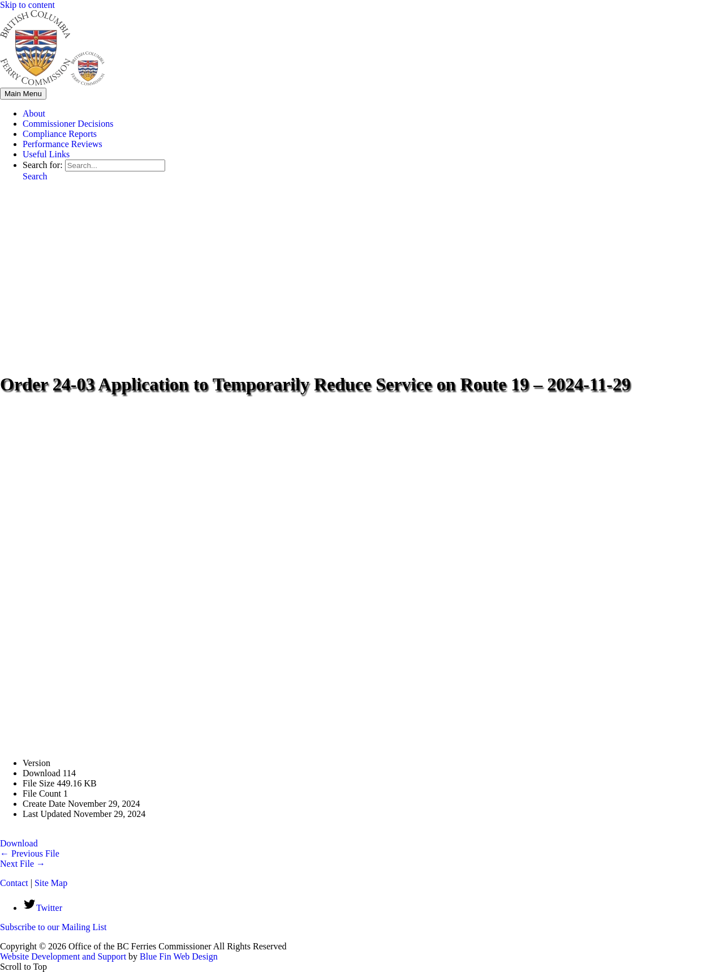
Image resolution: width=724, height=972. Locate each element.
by (133, 956)
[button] (35, 176)
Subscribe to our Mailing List (53, 927)
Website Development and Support (63, 956)
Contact (14, 883)
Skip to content (27, 5)
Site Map (51, 883)
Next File (22, 863)
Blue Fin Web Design (179, 956)
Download (19, 843)
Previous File (29, 853)
